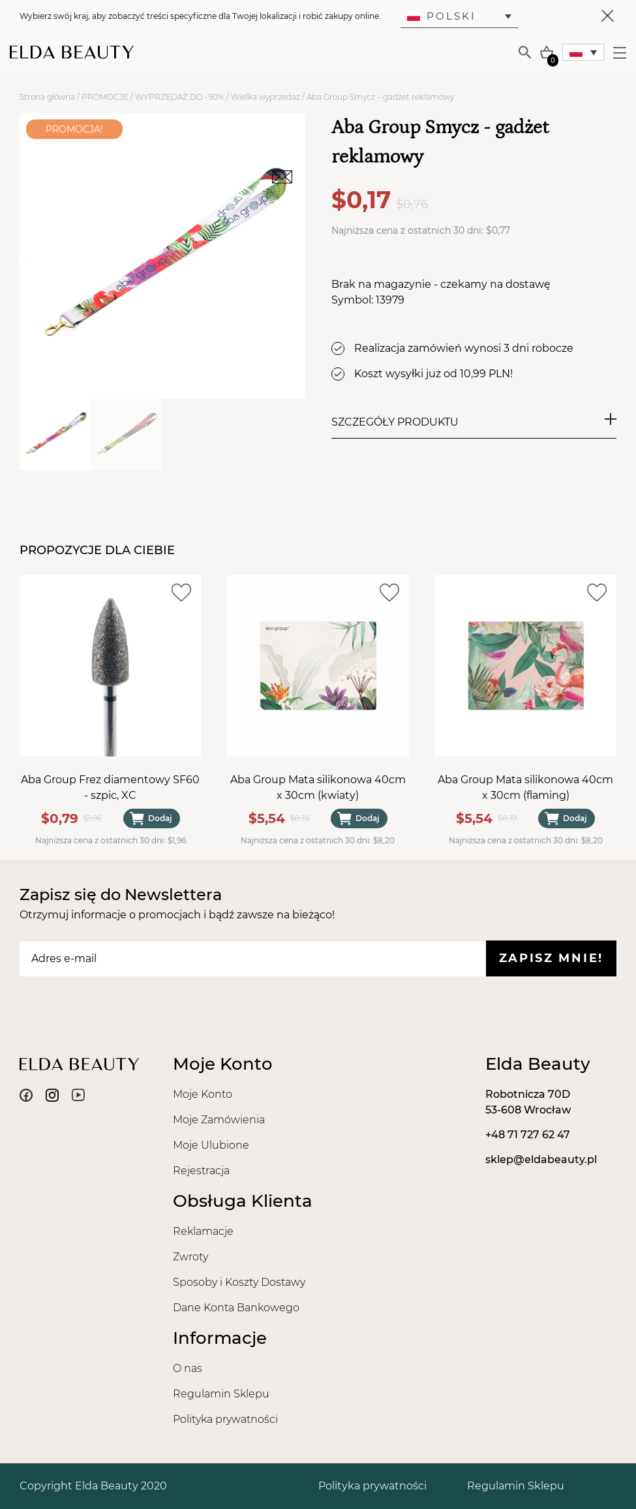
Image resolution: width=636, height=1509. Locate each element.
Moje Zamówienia (219, 1119)
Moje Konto (202, 1094)
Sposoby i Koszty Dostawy (239, 1282)
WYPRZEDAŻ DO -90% (179, 97)
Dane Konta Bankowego (236, 1307)
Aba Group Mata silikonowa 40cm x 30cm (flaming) (525, 787)
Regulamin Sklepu (221, 1394)
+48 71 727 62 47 (527, 1134)
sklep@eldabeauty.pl (541, 1159)
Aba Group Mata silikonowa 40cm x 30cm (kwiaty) (318, 787)
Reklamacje (203, 1231)
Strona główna (47, 97)
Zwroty (190, 1257)
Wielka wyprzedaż (265, 97)
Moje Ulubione (211, 1145)
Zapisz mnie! (551, 958)
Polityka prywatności (225, 1419)
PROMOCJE (105, 97)
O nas (187, 1368)
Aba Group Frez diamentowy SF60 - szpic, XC (110, 787)
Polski (441, 16)
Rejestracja (201, 1170)
